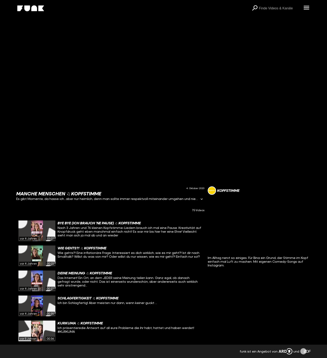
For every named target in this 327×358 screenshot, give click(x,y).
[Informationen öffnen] (201, 199)
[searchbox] (280, 8)
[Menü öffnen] (306, 8)
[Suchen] (255, 8)
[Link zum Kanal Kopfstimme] (223, 190)
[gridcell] (110, 230)
